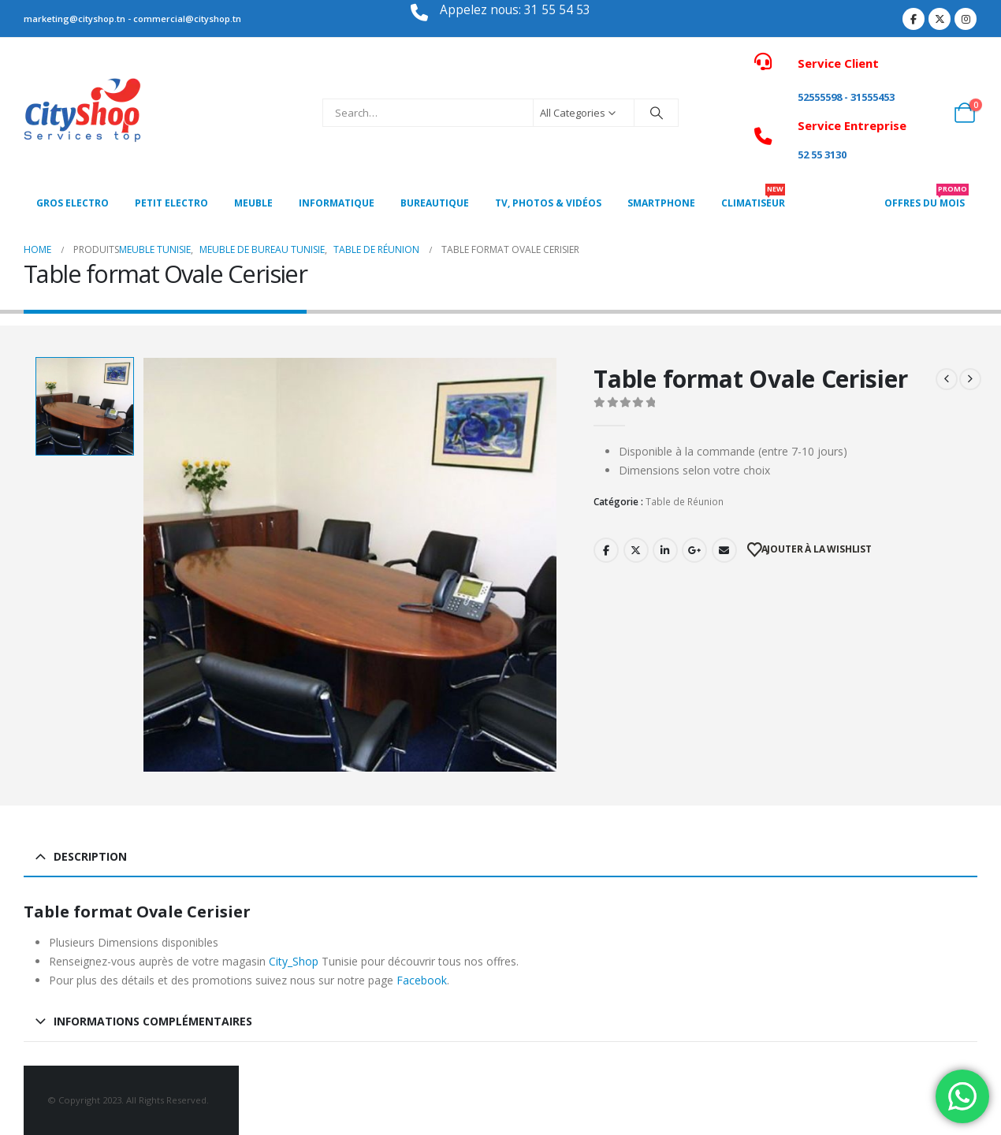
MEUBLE (253, 203)
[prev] (947, 379)
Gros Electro (72, 203)
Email (724, 550)
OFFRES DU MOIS (926, 199)
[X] (939, 19)
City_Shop (293, 961)
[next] (970, 379)
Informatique (336, 203)
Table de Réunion (685, 501)
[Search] (656, 112)
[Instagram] (965, 19)
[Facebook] (913, 19)
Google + (694, 550)
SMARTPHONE (661, 203)
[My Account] (929, 112)
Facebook (606, 550)
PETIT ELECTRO (171, 203)
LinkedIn (665, 550)
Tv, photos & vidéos (548, 203)
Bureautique (434, 203)
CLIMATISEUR (753, 199)
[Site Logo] (83, 112)
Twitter (636, 550)
